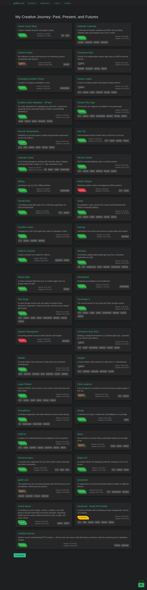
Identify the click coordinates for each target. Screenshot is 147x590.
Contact (67, 3)
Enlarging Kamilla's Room (31, 79)
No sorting (19, 555)
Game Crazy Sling (27, 26)
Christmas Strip (85, 52)
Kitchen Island (84, 157)
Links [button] (58, 3)
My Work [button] (32, 3)
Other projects (84, 384)
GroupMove (24, 410)
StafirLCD (82, 458)
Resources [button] (45, 3)
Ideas (80, 434)
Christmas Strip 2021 (88, 331)
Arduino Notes (25, 52)
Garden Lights (84, 79)
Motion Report (84, 181)
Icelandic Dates (26, 157)
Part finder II (83, 299)
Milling (21, 181)
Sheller (21, 358)
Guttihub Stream (26, 533)
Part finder (23, 299)
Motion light (24, 277)
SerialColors (24, 201)
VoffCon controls (26, 251)
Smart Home (24, 506)
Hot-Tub (81, 131)
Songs (80, 410)
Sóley (80, 201)
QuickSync (82, 480)
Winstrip (81, 251)
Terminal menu (25, 458)
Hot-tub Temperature (28, 131)
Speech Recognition (28, 331)
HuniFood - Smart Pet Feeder (92, 506)
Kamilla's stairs (25, 227)
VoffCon (22, 434)
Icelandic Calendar (86, 26)
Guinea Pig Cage (86, 102)
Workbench (83, 277)
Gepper (81, 358)
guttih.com (19, 3)
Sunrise (81, 227)
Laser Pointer (25, 384)
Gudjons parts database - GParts (35, 102)
